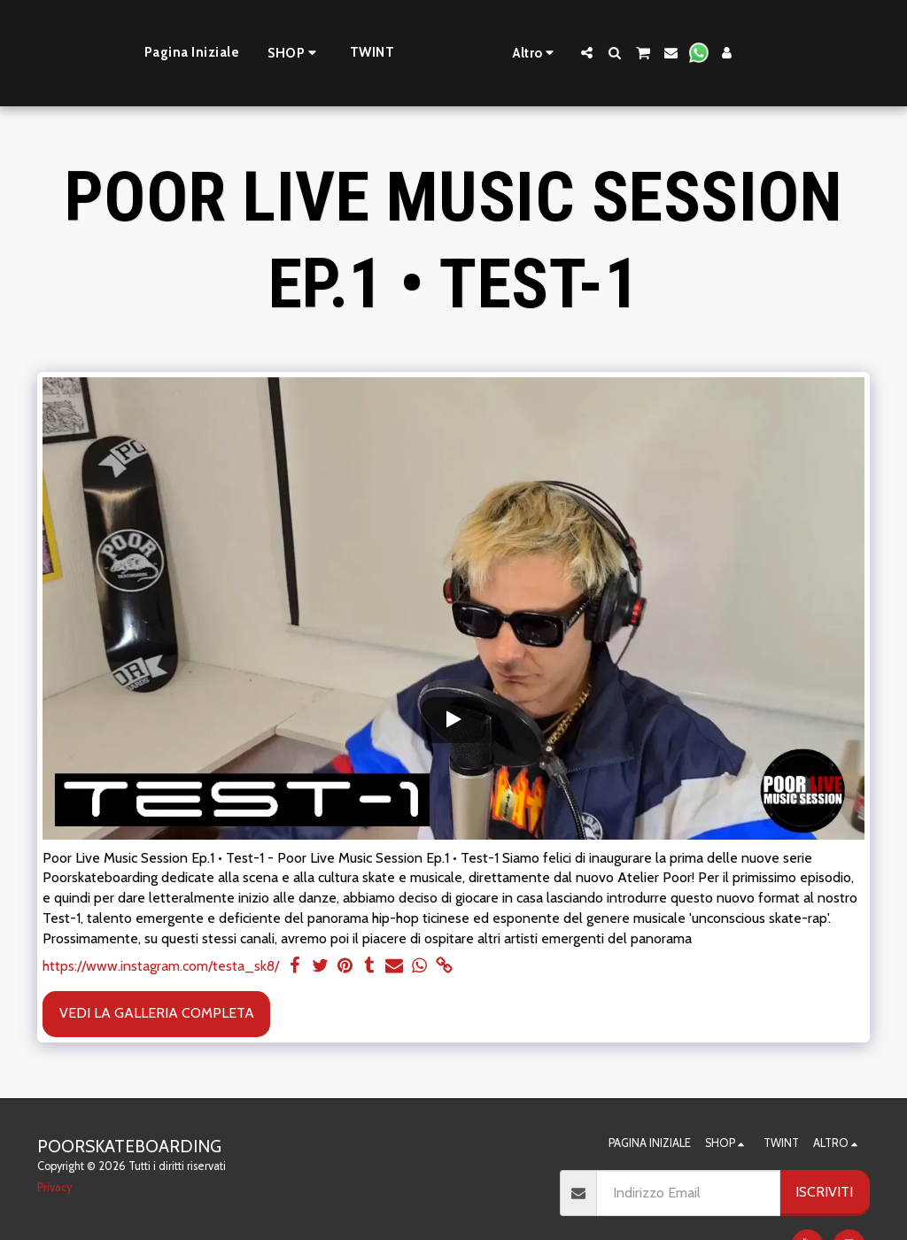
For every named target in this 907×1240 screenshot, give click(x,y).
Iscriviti (824, 1191)
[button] (640, 52)
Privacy (54, 1187)
